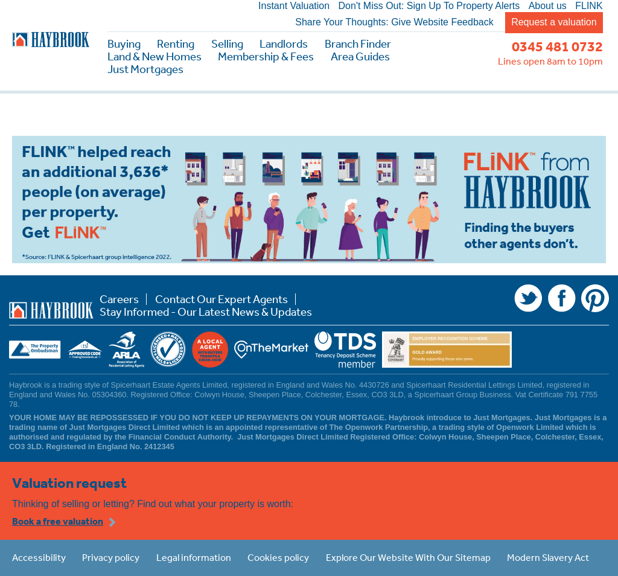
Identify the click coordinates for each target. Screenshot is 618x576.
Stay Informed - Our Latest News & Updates (206, 312)
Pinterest (595, 298)
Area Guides (360, 56)
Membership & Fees (266, 56)
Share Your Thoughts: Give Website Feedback (394, 22)
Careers (119, 299)
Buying (124, 44)
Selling (227, 44)
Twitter (528, 298)
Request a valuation (553, 22)
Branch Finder (358, 44)
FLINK (588, 6)
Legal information (193, 557)
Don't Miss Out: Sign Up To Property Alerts (429, 6)
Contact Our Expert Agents (221, 299)
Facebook (562, 298)
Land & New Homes (154, 56)
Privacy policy (110, 557)
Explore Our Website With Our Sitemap (408, 557)
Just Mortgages (145, 69)
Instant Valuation (294, 6)
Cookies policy (278, 557)
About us (548, 6)
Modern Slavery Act (548, 557)
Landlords (284, 44)
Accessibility (39, 557)
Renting (175, 44)
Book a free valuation (57, 521)
